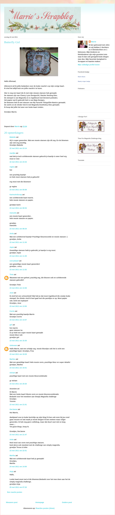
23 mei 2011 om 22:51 (18, 451)
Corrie (12, 311)
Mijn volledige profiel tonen (89, 65)
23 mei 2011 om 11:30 (18, 242)
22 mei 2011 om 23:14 (18, 148)
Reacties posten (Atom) (45, 508)
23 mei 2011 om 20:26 (18, 384)
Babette (13, 137)
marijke (12, 153)
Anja (11, 471)
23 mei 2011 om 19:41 (18, 368)
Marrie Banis (81, 76)
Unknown (13, 345)
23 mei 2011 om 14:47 (18, 320)
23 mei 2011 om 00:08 (18, 190)
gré (11, 325)
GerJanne (13, 409)
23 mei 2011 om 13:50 (18, 306)
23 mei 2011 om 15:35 (18, 341)
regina (12, 167)
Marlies (12, 359)
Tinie (11, 274)
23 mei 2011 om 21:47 (18, 435)
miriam (12, 373)
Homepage (39, 502)
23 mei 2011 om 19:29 (18, 354)
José (11, 293)
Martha (12, 455)
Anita (12, 233)
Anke (12, 439)
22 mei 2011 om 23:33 (18, 162)
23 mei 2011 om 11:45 (18, 256)
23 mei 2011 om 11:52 (18, 270)
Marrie (93, 42)
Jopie (12, 247)
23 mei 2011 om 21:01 (18, 405)
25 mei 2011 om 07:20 (18, 487)
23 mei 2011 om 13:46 (18, 288)
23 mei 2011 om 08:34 (18, 229)
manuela (13, 213)
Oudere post (67, 502)
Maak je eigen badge (84, 81)
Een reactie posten (14, 492)
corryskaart (14, 261)
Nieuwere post (11, 502)
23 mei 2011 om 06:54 (18, 208)
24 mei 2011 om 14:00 (18, 467)
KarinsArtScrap (16, 195)
